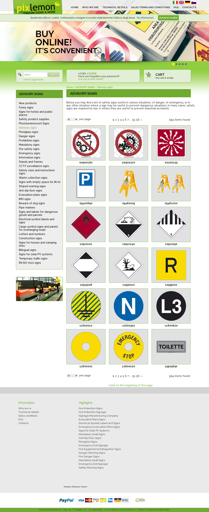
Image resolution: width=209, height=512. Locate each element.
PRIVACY (142, 510)
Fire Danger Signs (89, 456)
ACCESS (91, 73)
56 (137, 119)
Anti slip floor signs (30, 190)
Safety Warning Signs (91, 467)
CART (160, 75)
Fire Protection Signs (90, 408)
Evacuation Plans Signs (92, 419)
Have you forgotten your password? (98, 76)
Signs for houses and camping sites (38, 244)
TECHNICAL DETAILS (114, 7)
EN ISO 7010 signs (30, 262)
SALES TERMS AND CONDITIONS (150, 7)
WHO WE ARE (90, 7)
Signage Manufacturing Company (98, 415)
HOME (74, 7)
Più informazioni (145, 17)
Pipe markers (27, 207)
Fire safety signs (29, 149)
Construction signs (30, 238)
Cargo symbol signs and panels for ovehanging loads (38, 228)
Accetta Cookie (168, 17)
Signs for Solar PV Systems (94, 430)
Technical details (28, 412)
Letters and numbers (32, 234)
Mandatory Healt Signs (92, 434)
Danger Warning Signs (92, 452)
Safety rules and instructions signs (37, 172)
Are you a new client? (90, 79)
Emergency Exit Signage (93, 445)
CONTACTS (189, 7)
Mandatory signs (29, 144)
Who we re (24, 408)
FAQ (176, 7)
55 (133, 119)
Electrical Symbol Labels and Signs (99, 423)
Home (69, 87)
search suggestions (33, 79)
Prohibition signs (29, 140)
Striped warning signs (32, 186)
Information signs (29, 157)
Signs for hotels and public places (35, 113)
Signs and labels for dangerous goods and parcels (38, 213)
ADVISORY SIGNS (31, 94)
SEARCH (53, 75)
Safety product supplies (34, 119)
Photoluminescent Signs (34, 123)
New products (28, 103)
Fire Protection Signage (92, 412)
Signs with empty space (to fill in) (39, 181)
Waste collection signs (33, 177)
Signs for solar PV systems (35, 254)
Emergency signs (29, 153)
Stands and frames (31, 161)
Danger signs (27, 136)
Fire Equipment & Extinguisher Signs (100, 449)
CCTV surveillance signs (34, 166)
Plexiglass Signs (88, 441)
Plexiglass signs (28, 131)
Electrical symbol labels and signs (36, 221)
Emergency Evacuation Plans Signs (99, 426)
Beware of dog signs (32, 203)
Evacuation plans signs (33, 194)
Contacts (23, 423)
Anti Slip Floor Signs (90, 438)
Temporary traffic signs (33, 258)
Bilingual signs (27, 249)
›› (141, 119)
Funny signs (26, 107)
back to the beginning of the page (131, 385)
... (130, 119)
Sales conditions (27, 415)
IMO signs (25, 199)
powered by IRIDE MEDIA (158, 510)
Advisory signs (28, 127)
